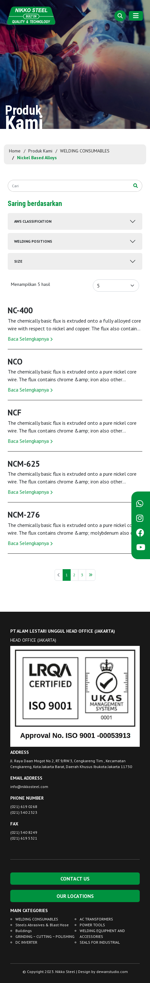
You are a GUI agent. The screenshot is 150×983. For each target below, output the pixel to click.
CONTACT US (75, 878)
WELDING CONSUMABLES (85, 151)
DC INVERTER (26, 942)
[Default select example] (116, 285)
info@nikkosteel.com (29, 786)
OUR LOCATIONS (75, 896)
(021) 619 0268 (23, 806)
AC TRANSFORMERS (96, 919)
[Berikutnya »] (90, 575)
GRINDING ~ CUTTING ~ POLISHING (45, 936)
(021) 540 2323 (23, 812)
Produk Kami (40, 151)
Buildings (23, 930)
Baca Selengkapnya (30, 339)
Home (15, 151)
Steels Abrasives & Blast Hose (42, 924)
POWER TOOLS (92, 924)
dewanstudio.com (112, 971)
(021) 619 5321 (23, 838)
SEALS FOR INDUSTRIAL (100, 942)
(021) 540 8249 (23, 832)
